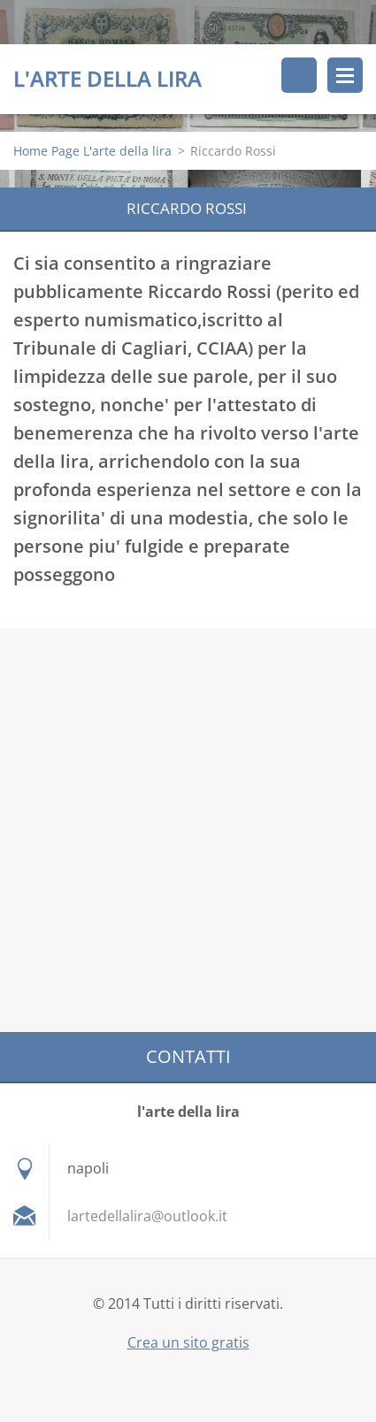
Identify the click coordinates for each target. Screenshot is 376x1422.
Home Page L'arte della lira (92, 150)
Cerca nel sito (299, 75)
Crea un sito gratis (188, 1342)
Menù (345, 75)
